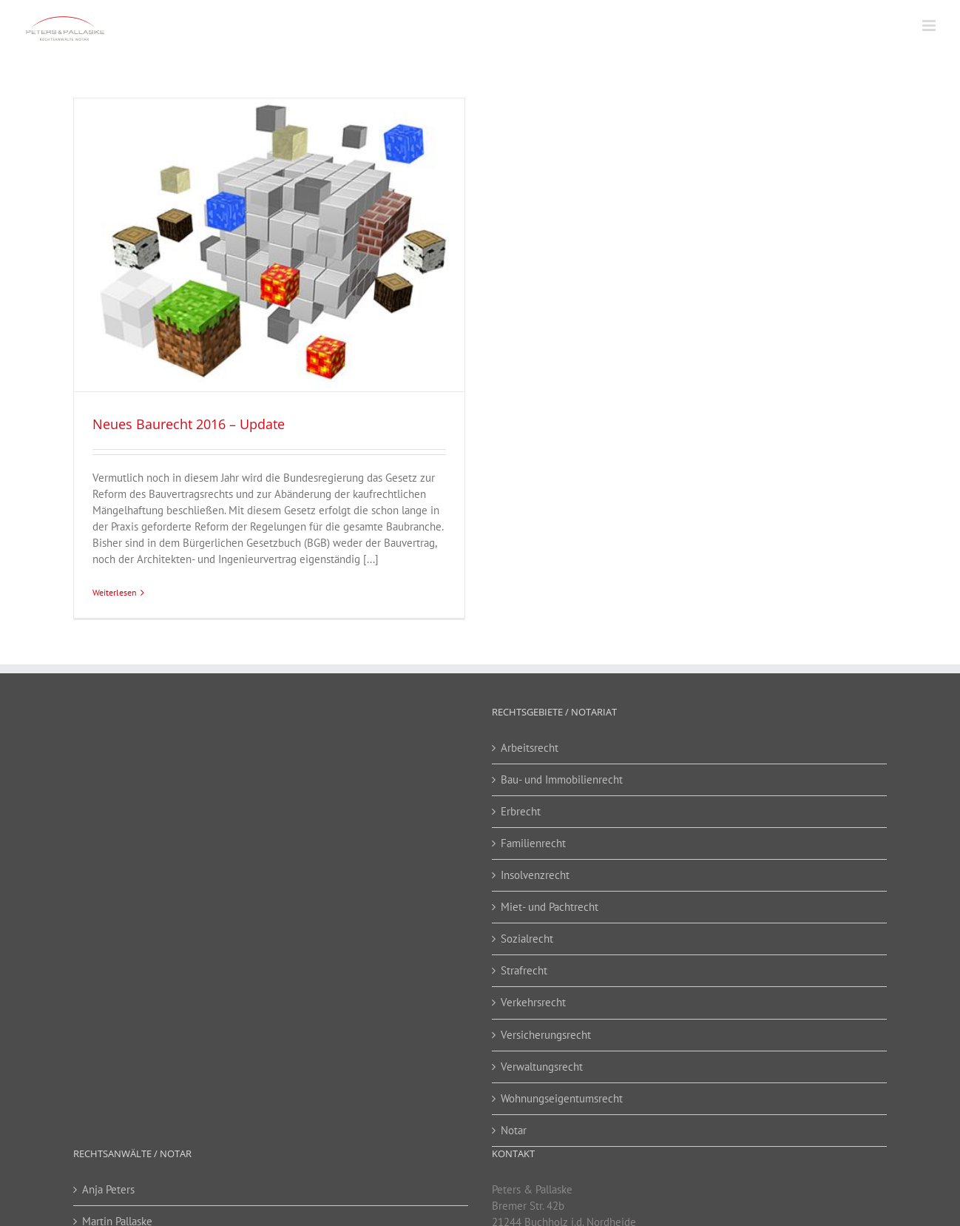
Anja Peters (108, 1189)
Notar (514, 1130)
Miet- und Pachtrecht (549, 907)
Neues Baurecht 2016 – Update (188, 424)
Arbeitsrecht (529, 748)
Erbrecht (521, 811)
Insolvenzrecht (535, 875)
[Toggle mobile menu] (930, 25)
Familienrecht (533, 843)
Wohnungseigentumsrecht (562, 1098)
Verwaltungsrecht (542, 1067)
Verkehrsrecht (533, 1002)
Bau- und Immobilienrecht (562, 779)
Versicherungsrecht (546, 1035)
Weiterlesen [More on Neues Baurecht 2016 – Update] (114, 592)
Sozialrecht (527, 939)
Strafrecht (524, 970)
